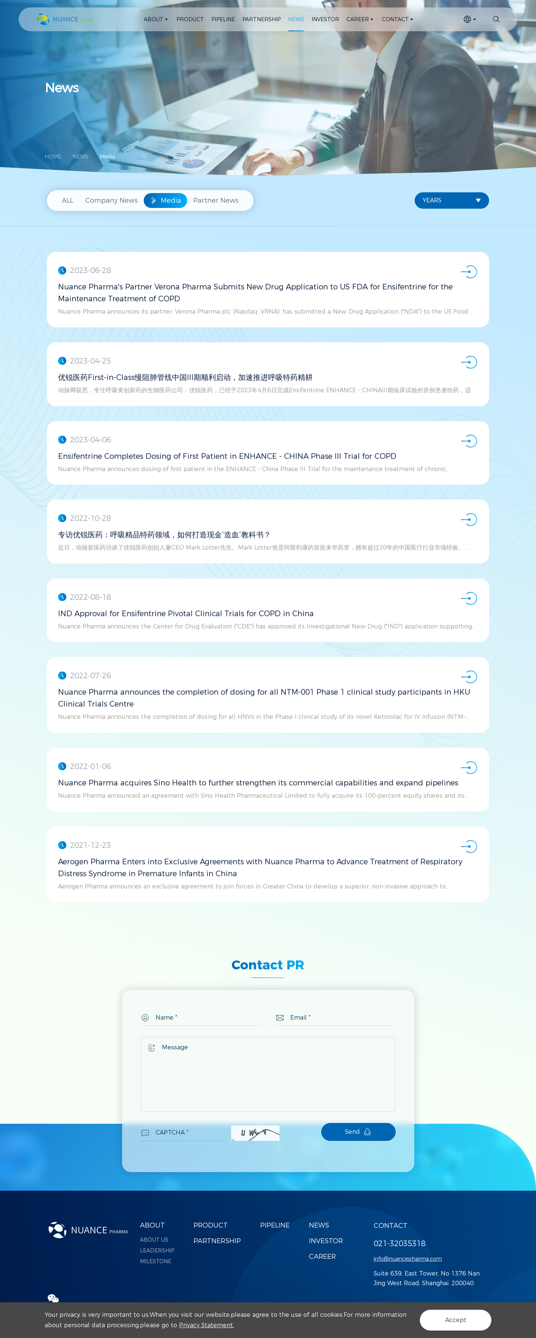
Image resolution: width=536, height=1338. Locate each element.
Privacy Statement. (206, 1325)
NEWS (81, 156)
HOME (53, 156)
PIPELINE (275, 1225)
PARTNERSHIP (217, 1241)
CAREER (322, 1256)
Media (107, 156)
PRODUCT (211, 1225)
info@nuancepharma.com (408, 1258)
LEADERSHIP (157, 1250)
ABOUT (152, 1225)
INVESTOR (326, 1241)
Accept (455, 1319)
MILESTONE (155, 1261)
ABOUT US (154, 1239)
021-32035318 (399, 1243)
